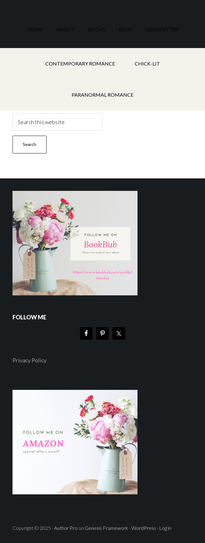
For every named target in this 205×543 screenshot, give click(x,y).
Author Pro (66, 528)
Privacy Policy (29, 360)
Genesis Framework (106, 528)
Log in (165, 528)
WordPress (143, 528)
